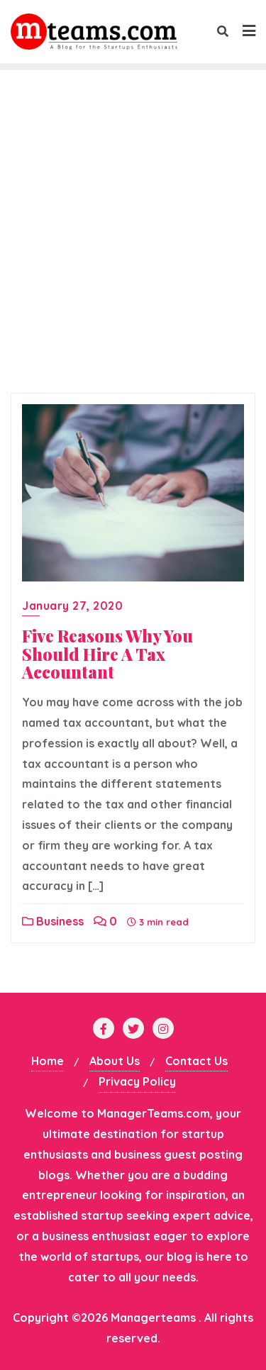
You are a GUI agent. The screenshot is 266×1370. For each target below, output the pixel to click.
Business (53, 921)
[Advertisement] (133, 246)
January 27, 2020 (72, 605)
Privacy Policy (137, 1081)
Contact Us (196, 1061)
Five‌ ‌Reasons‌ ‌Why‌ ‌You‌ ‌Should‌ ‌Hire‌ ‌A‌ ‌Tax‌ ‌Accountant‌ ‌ (107, 654)
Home (47, 1061)
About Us (114, 1061)
